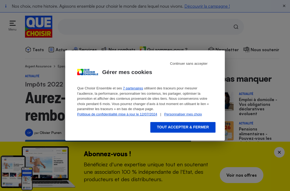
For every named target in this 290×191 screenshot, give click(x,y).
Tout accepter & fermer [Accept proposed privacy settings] (183, 127)
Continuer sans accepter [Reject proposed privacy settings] (189, 64)
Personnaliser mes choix (183, 114)
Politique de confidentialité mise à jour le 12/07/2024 (117, 114)
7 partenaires (133, 88)
